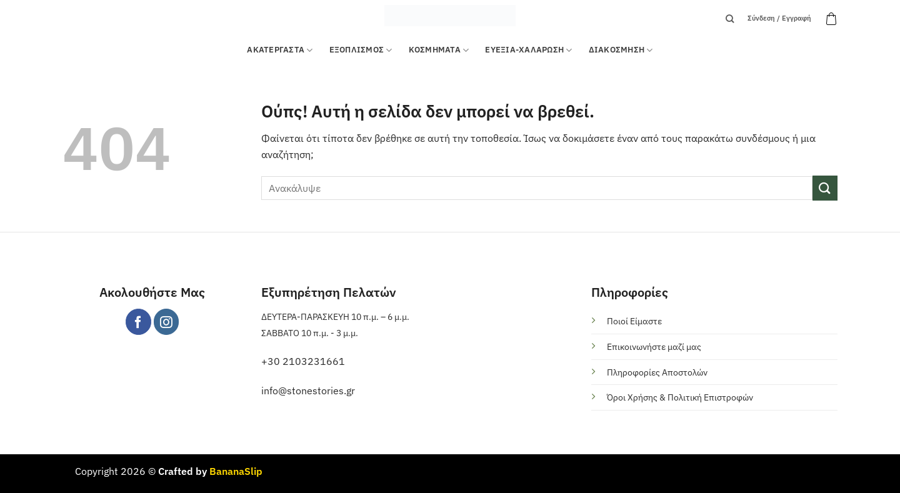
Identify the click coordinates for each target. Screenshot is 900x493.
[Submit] (825, 188)
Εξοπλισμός (360, 50)
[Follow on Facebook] (138, 321)
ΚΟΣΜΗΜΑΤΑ (439, 50)
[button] (831, 18)
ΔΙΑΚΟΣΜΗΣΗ (621, 50)
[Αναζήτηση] (730, 18)
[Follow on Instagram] (166, 321)
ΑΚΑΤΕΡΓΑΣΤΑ (279, 50)
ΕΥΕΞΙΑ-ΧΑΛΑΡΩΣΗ (528, 50)
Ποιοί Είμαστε (634, 321)
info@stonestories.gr (308, 390)
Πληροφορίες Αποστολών (657, 372)
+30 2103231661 (303, 361)
